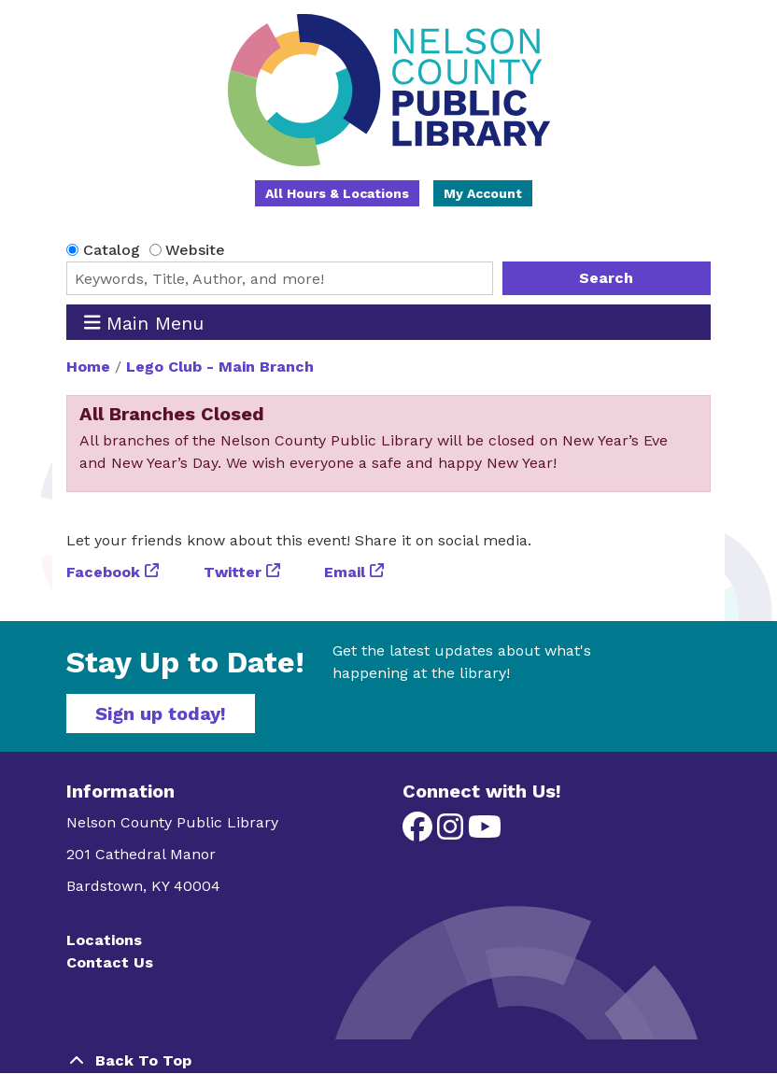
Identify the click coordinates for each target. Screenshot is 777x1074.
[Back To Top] (388, 1061)
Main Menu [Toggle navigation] (144, 322)
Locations (104, 940)
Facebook (103, 572)
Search (606, 278)
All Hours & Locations (337, 193)
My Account (483, 193)
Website (195, 250)
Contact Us (109, 962)
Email (344, 572)
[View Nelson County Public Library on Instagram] (452, 832)
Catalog (111, 250)
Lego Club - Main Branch (220, 366)
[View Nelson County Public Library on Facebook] (420, 832)
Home (88, 366)
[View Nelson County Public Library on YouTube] (485, 832)
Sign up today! (160, 713)
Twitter (232, 572)
